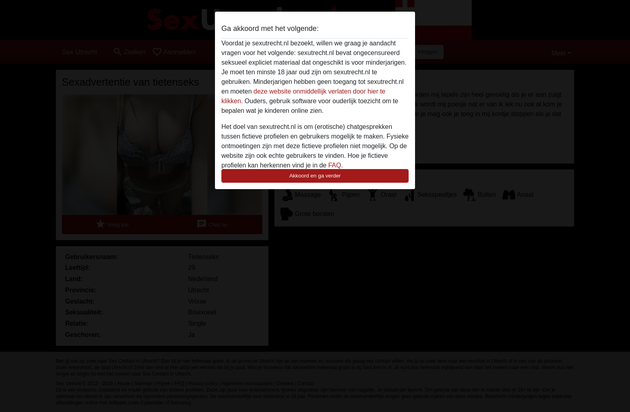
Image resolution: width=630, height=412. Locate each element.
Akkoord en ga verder (315, 176)
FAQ (334, 165)
